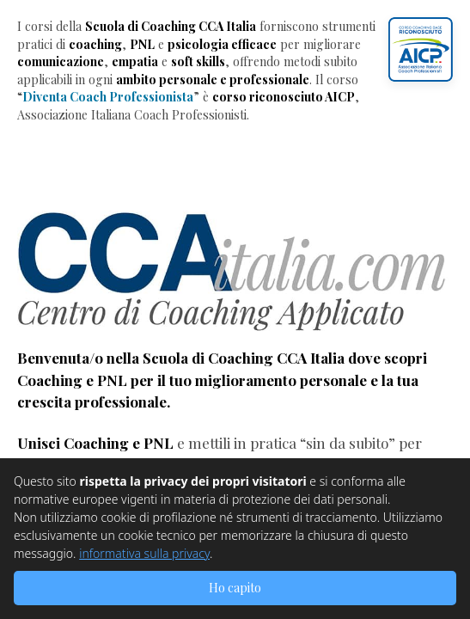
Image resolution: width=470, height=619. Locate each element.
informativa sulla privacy (144, 553)
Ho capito (235, 587)
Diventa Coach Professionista (107, 97)
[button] (420, 49)
